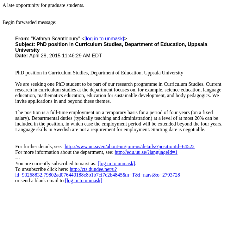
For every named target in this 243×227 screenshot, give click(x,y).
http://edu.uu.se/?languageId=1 (146, 152)
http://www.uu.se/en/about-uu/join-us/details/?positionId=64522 (130, 146)
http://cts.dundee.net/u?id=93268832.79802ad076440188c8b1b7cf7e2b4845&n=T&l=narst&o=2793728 (97, 172)
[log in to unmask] (104, 38)
